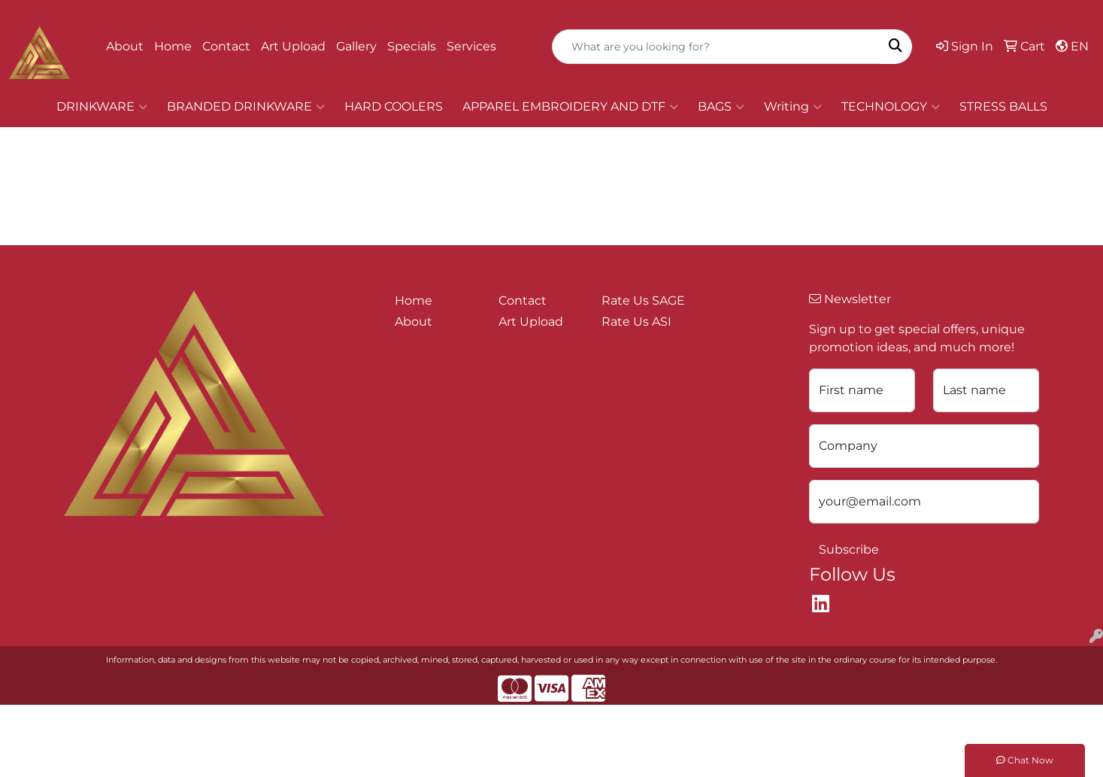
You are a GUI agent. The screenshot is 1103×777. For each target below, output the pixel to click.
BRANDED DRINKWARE (246, 107)
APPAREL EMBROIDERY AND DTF (570, 107)
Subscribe (849, 549)
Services (471, 46)
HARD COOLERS (393, 106)
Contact (226, 46)
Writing (793, 107)
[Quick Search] (716, 46)
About (125, 46)
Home (173, 46)
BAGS (721, 107)
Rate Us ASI (636, 321)
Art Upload (293, 46)
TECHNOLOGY (890, 107)
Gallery (356, 46)
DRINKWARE (101, 107)
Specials (411, 46)
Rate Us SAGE (643, 300)
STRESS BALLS (1003, 106)
